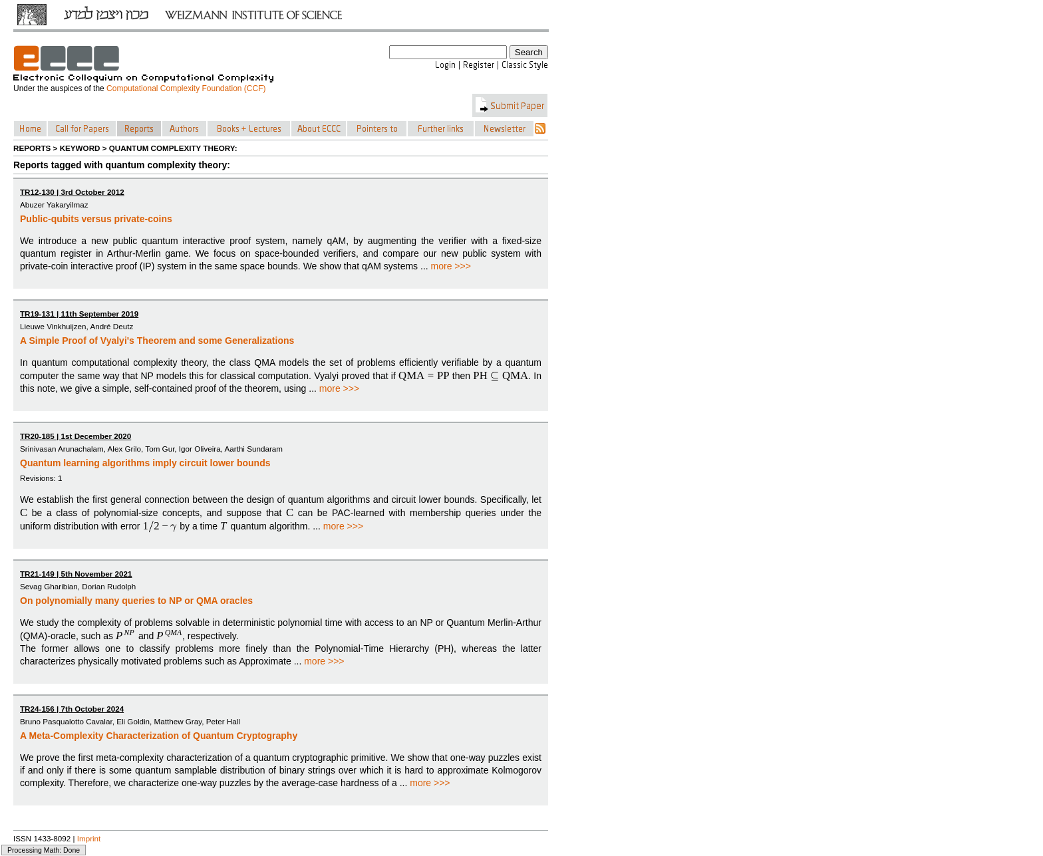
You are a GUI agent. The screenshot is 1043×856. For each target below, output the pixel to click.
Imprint (89, 838)
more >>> (451, 266)
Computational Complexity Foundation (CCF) (185, 88)
